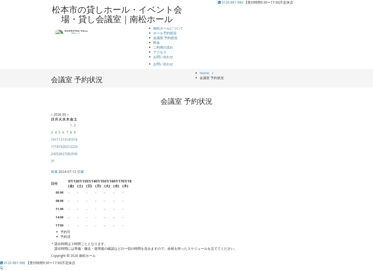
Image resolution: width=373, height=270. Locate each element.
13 (64, 139)
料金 (156, 42)
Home (204, 73)
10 (53, 139)
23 (76, 146)
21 (68, 146)
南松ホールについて (168, 28)
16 (76, 139)
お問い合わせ (163, 57)
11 (57, 139)
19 (60, 146)
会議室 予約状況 (165, 37)
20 (64, 146)
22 (72, 146)
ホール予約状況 (165, 33)
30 (76, 153)
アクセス (160, 52)
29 (72, 153)
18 (57, 146)
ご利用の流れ (163, 47)
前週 (54, 171)
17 (53, 146)
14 (68, 139)
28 (68, 153)
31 (53, 161)
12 (60, 139)
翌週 (80, 171)
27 (64, 153)
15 (72, 139)
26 (60, 153)
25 (57, 153)
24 (53, 153)
